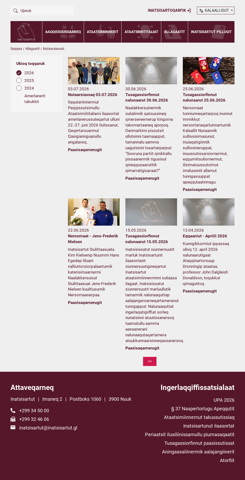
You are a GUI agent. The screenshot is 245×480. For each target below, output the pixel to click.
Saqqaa (16, 49)
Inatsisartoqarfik (169, 10)
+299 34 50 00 (34, 410)
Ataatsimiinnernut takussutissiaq (199, 417)
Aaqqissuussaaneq (63, 32)
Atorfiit (227, 460)
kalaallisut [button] (214, 10)
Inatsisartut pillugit (211, 32)
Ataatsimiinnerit (102, 32)
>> (150, 361)
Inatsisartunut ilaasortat (208, 426)
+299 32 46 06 (34, 419)
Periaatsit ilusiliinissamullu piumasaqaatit (189, 434)
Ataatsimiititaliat (141, 32)
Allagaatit (174, 32)
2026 (29, 72)
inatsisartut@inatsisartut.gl (48, 428)
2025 (29, 80)
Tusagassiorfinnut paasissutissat (199, 443)
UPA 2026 (224, 400)
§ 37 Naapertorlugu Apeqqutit (202, 408)
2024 (29, 88)
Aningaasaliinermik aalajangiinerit (198, 452)
